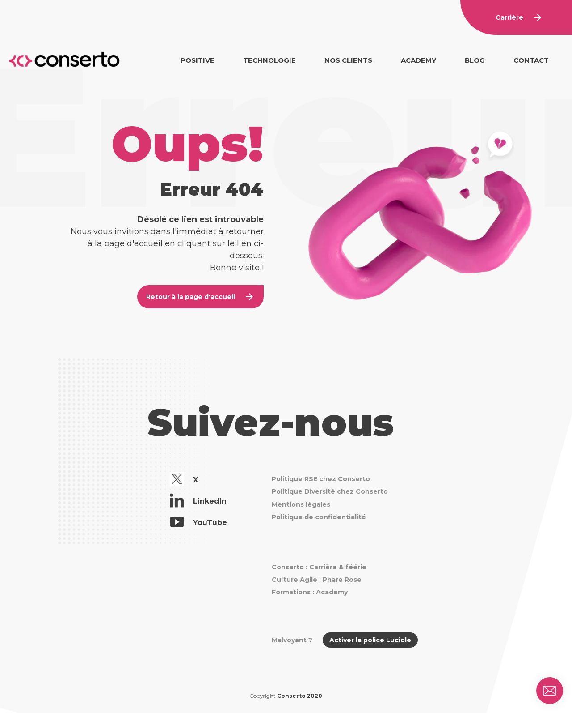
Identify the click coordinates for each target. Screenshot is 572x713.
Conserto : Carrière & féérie (319, 567)
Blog (475, 60)
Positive (197, 60)
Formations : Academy (310, 592)
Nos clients (348, 60)
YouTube (198, 523)
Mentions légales (301, 504)
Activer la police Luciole (370, 640)
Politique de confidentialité (319, 517)
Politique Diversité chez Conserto (330, 491)
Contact (531, 60)
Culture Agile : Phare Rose (317, 580)
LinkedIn (198, 501)
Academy (418, 60)
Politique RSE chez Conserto (321, 479)
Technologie (269, 60)
